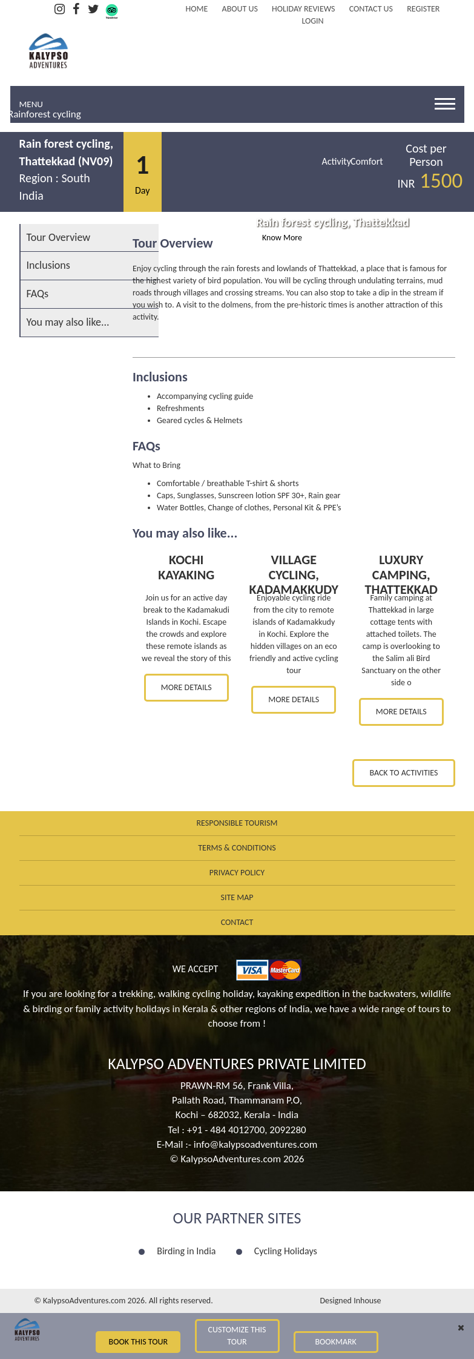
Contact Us (371, 9)
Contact (237, 922)
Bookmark (335, 1342)
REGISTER (423, 9)
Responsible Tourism (237, 823)
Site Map (236, 897)
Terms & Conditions (236, 848)
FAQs (38, 293)
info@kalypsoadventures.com (256, 1144)
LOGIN (312, 21)
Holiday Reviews (303, 9)
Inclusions (48, 265)
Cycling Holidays (285, 1251)
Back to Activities (403, 773)
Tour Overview (59, 237)
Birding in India (186, 1251)
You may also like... (68, 322)
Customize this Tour (237, 1335)
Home (197, 9)
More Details (186, 687)
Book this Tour (138, 1342)
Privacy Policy (237, 872)
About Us (240, 9)
